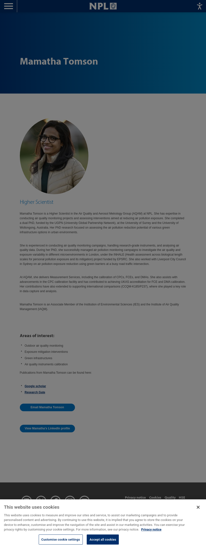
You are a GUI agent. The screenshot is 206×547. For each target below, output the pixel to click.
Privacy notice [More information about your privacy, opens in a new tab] (151, 532)
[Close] (198, 509)
